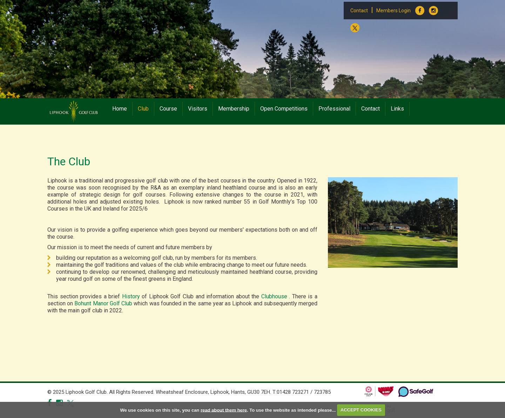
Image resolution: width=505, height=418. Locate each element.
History (131, 296)
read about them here (224, 409)
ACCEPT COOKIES (361, 409)
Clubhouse (275, 296)
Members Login (393, 10)
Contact (359, 10)
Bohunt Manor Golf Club (104, 303)
